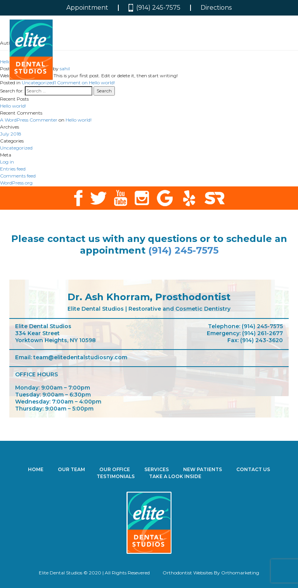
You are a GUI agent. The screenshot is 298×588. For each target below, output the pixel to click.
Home (35, 469)
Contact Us (253, 469)
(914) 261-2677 (262, 333)
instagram (142, 198)
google (164, 198)
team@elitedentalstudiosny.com (80, 357)
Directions (216, 8)
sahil (65, 68)
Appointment (87, 8)
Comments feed (18, 176)
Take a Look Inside (175, 476)
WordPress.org (16, 183)
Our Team (71, 469)
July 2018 (10, 134)
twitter (98, 198)
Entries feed (13, 169)
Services (156, 469)
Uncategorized (38, 82)
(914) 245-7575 (154, 8)
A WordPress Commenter (28, 120)
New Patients (202, 469)
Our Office (114, 469)
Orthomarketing (240, 573)
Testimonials (116, 476)
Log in (7, 162)
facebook (78, 198)
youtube (120, 198)
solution (214, 198)
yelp (188, 198)
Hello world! (13, 106)
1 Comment (84, 82)
